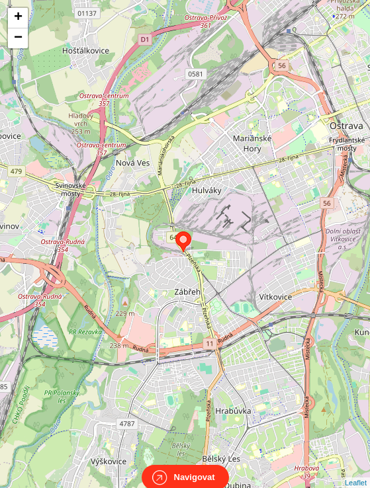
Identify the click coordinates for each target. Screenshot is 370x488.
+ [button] (18, 18)
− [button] (18, 38)
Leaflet (356, 471)
